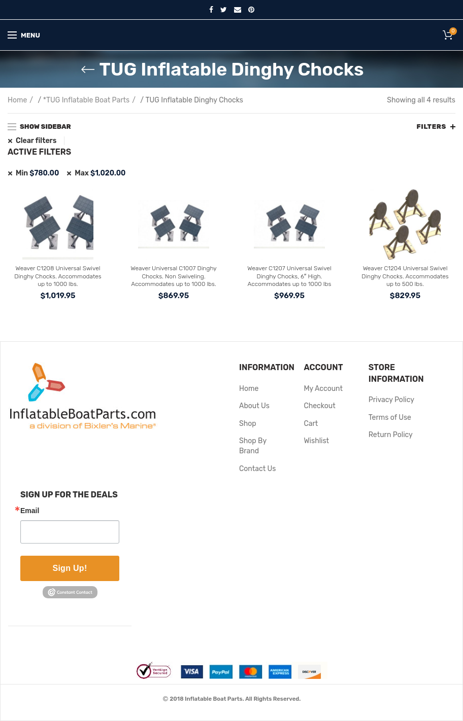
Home (17, 100)
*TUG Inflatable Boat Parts (86, 100)
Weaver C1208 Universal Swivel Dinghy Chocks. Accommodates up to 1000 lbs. (57, 276)
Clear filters (36, 140)
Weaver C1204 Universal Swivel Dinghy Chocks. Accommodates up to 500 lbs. (404, 276)
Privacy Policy (391, 399)
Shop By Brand (253, 446)
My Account (323, 388)
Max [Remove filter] (100, 173)
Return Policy (391, 434)
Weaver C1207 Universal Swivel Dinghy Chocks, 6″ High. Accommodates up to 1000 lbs (289, 276)
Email (29, 510)
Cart (311, 423)
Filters (431, 126)
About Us (254, 406)
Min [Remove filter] (37, 173)
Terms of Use (390, 417)
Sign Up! (69, 568)
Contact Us (257, 468)
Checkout (319, 406)
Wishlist (316, 441)
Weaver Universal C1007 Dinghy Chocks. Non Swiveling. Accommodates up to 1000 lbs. (173, 276)
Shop (247, 423)
